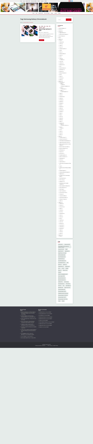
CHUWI (60, 210)
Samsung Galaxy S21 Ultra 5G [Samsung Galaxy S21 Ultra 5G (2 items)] (63, 295)
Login (36, 13)
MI (59, 66)
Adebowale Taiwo (42, 323)
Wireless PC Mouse (62, 199)
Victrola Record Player (63, 197)
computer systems (62, 48)
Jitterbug (60, 101)
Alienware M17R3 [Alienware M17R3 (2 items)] (67, 244)
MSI (60, 74)
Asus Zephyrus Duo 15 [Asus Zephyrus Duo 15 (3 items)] (61, 262)
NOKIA (60, 108)
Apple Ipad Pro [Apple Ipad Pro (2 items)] (67, 251)
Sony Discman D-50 (62, 192)
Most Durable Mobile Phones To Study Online (28, 337)
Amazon (60, 205)
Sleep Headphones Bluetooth (64, 185)
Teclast (60, 231)
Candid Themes (55, 345)
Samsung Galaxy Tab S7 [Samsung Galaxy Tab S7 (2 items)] (62, 297)
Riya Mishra (46, 32)
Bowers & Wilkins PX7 (63, 148)
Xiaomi (44, 27)
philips (61, 90)
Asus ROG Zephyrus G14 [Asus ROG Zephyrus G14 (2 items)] (62, 260)
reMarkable (61, 226)
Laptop (60, 58)
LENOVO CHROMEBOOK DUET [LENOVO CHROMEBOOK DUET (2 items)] (63, 274)
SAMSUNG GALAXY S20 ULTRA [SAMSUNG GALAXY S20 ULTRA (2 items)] (63, 293)
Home (33, 13)
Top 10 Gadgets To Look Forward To (27, 336)
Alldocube (61, 203)
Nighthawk (61, 173)
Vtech (60, 131)
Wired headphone (64, 91)
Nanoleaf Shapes (62, 170)
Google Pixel (61, 96)
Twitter (72, 1)
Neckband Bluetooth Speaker (64, 172)
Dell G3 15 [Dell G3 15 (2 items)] (59, 264)
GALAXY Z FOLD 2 (64, 125)
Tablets (59, 13)
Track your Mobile (47, 13)
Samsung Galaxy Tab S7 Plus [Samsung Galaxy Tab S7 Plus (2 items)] (62, 299)
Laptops (55, 13)
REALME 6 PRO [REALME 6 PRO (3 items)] (60, 287)
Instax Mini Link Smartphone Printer (65, 163)
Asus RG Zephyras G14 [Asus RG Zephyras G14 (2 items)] (61, 256)
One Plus (60, 109)
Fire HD (60, 211)
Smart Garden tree (62, 187)
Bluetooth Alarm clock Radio (64, 146)
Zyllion (60, 200)
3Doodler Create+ (62, 137)
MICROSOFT (61, 69)
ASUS (60, 94)
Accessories (61, 82)
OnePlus (60, 111)
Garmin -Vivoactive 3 (62, 156)
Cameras (60, 29)
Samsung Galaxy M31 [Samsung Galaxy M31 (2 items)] (61, 289)
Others (60, 136)
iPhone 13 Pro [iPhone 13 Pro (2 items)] (65, 270)
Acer (60, 40)
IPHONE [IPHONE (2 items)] (67, 268)
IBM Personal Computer (63, 34)
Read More (41, 40)
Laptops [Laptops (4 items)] (59, 272)
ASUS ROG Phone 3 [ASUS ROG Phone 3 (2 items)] (61, 258)
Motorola (60, 106)
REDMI (60, 119)
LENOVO (61, 59)
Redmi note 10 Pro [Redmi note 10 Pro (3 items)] (67, 287)
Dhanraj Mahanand (42, 313)
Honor (60, 55)
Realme (60, 118)
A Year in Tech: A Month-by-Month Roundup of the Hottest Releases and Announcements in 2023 (28, 330)
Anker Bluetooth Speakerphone (64, 140)
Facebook (70, 1)
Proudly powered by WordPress (40, 345)
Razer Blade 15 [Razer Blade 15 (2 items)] (68, 285)
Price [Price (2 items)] (63, 285)
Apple (60, 45)
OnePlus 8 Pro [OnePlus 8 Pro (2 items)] (60, 281)
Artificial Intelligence (62, 28)
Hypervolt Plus (61, 161)
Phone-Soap (61, 179)
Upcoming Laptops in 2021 (45, 29)
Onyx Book (61, 225)
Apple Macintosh (62, 32)
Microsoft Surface (62, 72)
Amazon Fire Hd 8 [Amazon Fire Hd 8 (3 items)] (61, 249)
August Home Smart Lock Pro (64, 142)
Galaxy (61, 124)
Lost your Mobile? (49, 313)
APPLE (60, 43)
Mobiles (52, 13)
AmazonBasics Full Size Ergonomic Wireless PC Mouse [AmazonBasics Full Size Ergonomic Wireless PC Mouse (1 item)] (63, 247)
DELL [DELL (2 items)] (67, 262)
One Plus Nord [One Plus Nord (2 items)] (66, 281)
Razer (60, 76)
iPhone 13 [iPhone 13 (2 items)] (59, 270)
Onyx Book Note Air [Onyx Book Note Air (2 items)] (61, 283)
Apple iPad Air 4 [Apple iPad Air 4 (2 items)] (60, 251)
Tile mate (61, 194)
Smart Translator (62, 190)
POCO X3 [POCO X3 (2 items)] (59, 285)
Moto (61, 87)
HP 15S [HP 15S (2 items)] (63, 268)
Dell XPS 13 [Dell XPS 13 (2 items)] (65, 264)
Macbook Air (61, 64)
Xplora (60, 134)
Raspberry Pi (61, 181)
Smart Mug (61, 189)
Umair (40, 320)
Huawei (60, 98)
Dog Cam (61, 151)
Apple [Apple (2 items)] (66, 249)
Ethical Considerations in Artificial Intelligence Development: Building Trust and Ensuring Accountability (28, 313)
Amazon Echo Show (62, 139)
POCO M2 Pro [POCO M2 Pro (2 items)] (68, 283)
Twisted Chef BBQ (62, 195)
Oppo (60, 113)
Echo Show (61, 153)
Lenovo (60, 61)
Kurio (60, 218)
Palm (60, 114)
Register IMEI (40, 13)
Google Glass (61, 158)
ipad (59, 37)
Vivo (60, 129)
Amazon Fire (61, 206)
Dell (60, 50)
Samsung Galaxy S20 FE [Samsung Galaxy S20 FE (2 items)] (62, 291)
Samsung (40, 27)
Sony (60, 126)
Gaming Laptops (62, 53)
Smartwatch (63, 88)
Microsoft (61, 71)
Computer (60, 31)
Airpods (62, 84)
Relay (60, 121)
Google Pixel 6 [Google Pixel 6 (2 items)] (67, 266)
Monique (60, 103)
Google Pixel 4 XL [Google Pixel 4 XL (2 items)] (61, 266)
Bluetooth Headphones (65, 86)
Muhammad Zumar (42, 318)
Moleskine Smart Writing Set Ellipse (65, 167)
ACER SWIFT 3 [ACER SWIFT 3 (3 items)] (60, 244)
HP (60, 56)
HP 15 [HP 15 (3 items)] (59, 268)
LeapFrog (61, 220)
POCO (60, 116)
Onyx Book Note (62, 178)
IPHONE (60, 99)
